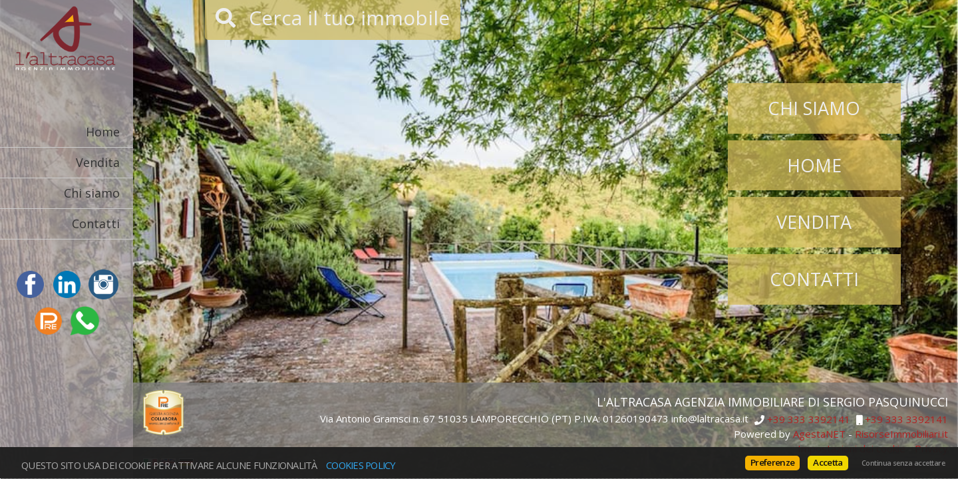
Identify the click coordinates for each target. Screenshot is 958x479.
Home (103, 132)
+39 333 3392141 (808, 419)
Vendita (98, 162)
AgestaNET (819, 433)
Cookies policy (361, 465)
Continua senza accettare (903, 463)
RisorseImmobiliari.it (901, 433)
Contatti (96, 224)
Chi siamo (92, 193)
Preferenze (772, 462)
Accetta (827, 462)
